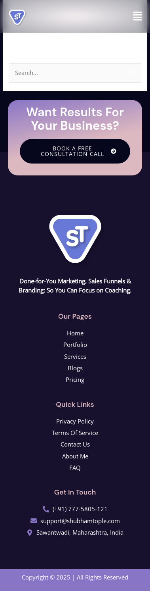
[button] (138, 16)
